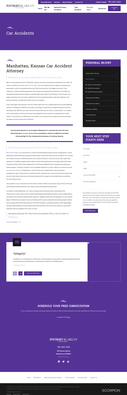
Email (85, 168)
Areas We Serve (46, 2)
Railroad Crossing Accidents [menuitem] (60, 8)
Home (29, 377)
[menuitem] (100, 73)
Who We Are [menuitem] (47, 8)
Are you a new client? (90, 175)
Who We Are (37, 377)
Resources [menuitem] (102, 8)
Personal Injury (82, 377)
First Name (87, 149)
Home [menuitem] (40, 8)
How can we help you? (90, 181)
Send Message (90, 211)
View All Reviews (33, 274)
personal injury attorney (13, 170)
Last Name (86, 155)
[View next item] (20, 274)
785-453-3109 (114, 2)
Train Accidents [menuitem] (77, 8)
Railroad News (67, 2)
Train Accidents (70, 377)
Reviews (57, 2)
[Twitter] (63, 362)
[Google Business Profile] (68, 362)
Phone (85, 162)
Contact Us (79, 2)
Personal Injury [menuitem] (90, 8)
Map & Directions (63, 357)
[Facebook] (59, 362)
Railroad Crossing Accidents (53, 377)
